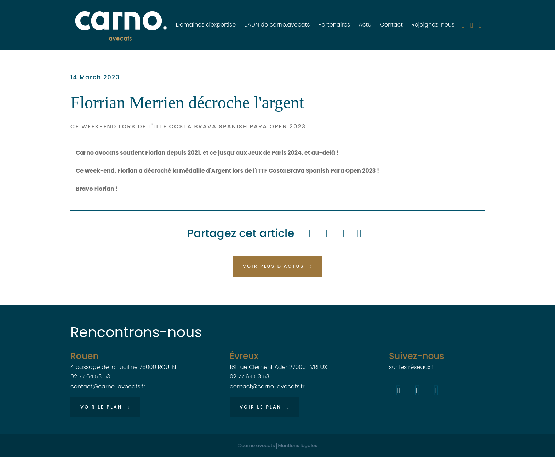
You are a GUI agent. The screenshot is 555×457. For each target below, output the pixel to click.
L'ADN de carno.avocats (277, 25)
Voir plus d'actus (273, 266)
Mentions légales (297, 446)
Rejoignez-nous (432, 25)
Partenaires (334, 25)
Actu (365, 25)
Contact (391, 25)
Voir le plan (101, 407)
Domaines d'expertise (206, 25)
